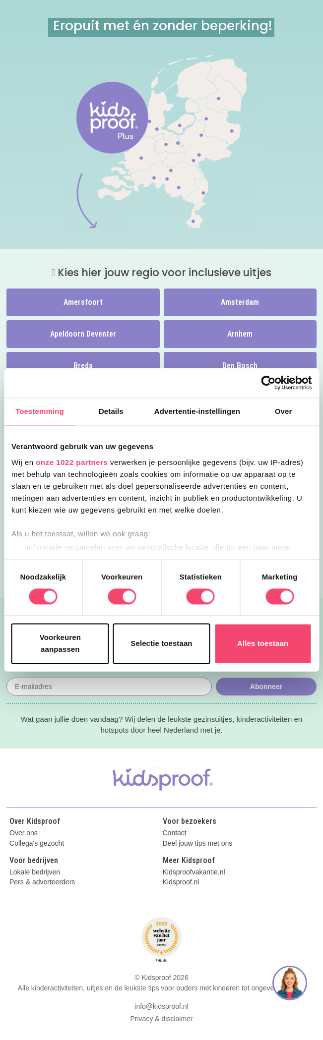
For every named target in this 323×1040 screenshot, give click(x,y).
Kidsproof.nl (181, 882)
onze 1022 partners (72, 462)
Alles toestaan (262, 643)
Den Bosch (240, 365)
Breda (83, 365)
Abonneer (266, 687)
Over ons (23, 833)
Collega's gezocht (36, 843)
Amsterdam (240, 302)
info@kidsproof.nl (161, 1006)
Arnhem (240, 334)
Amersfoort (83, 302)
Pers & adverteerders (42, 882)
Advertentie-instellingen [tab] (197, 411)
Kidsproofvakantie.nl (194, 872)
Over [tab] (283, 411)
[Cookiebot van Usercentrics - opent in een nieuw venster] (268, 382)
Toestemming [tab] (39, 411)
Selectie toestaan (161, 643)
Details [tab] (111, 411)
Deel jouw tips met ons (198, 843)
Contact (175, 833)
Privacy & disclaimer (161, 1019)
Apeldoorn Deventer (83, 334)
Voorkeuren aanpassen (60, 644)
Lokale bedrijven (34, 872)
